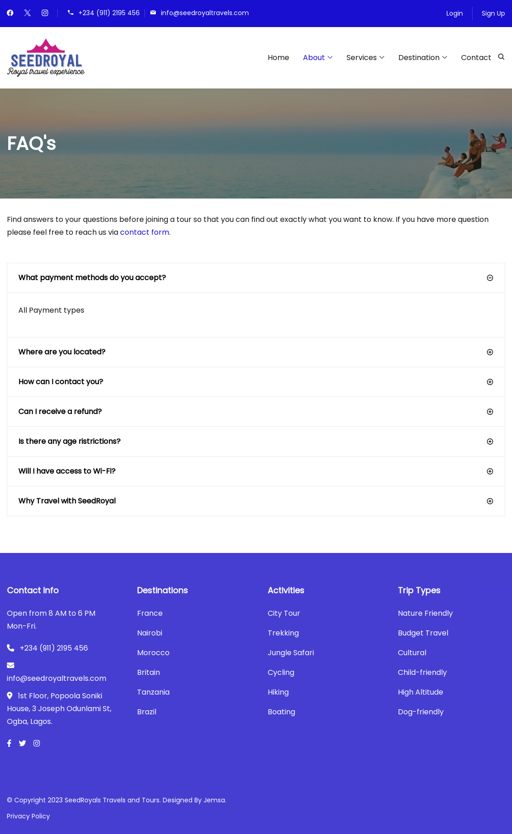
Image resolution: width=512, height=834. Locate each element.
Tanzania (153, 692)
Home (278, 57)
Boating (281, 712)
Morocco (153, 652)
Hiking (278, 692)
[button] (256, 278)
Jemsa (214, 800)
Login (454, 13)
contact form (144, 232)
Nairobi (149, 633)
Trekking (283, 633)
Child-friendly (422, 672)
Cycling (281, 672)
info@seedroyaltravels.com (205, 12)
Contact (476, 57)
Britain (148, 672)
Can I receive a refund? (60, 411)
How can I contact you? (60, 381)
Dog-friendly (421, 712)
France (150, 613)
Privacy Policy (28, 816)
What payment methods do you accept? (92, 277)
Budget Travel (423, 633)
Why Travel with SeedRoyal (67, 501)
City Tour (284, 613)
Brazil (146, 712)
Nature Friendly (425, 613)
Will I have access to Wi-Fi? (67, 471)
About (314, 57)
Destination (419, 57)
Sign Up (493, 13)
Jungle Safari (291, 652)
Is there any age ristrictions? (69, 441)
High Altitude (420, 692)
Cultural (412, 652)
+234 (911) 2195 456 (109, 12)
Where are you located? (61, 352)
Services (362, 57)
